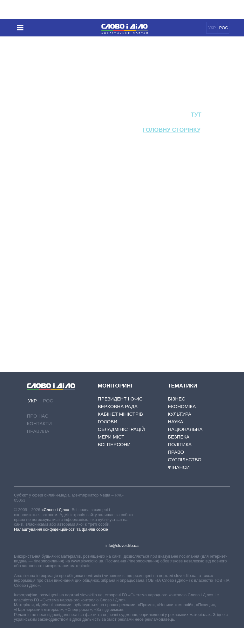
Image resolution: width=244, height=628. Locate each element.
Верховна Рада (118, 406)
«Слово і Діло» (55, 509)
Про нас (38, 416)
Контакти (39, 423)
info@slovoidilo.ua (122, 545)
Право (176, 452)
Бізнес (176, 398)
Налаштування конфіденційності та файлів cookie (61, 529)
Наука (175, 421)
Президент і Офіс (120, 398)
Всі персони (114, 444)
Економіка (182, 406)
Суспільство (184, 459)
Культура (179, 414)
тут (196, 115)
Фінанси (179, 467)
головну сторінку (171, 130)
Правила (38, 431)
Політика (180, 444)
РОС (223, 28)
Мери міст (111, 436)
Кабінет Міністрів (120, 414)
